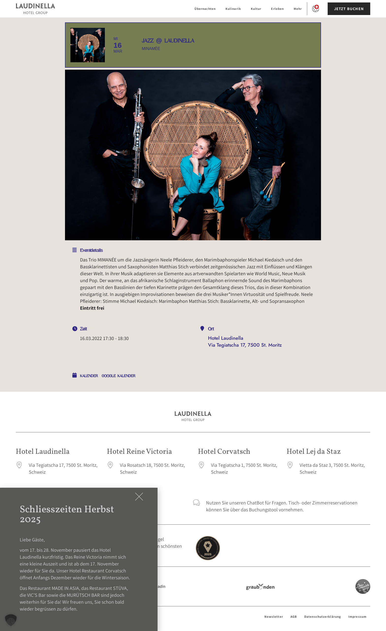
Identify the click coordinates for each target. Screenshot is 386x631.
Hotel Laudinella (43, 452)
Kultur (256, 9)
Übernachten (205, 9)
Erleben (277, 9)
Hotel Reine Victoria (139, 452)
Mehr (298, 9)
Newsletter (273, 616)
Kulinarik (233, 9)
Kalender (89, 376)
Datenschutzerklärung (322, 616)
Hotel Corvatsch (224, 452)
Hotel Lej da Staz (314, 452)
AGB (293, 616)
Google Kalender (118, 376)
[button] (11, 620)
